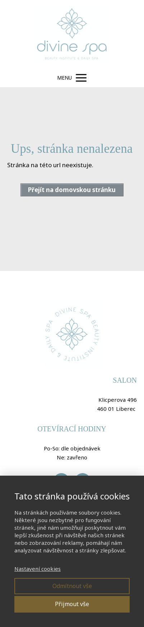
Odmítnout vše (72, 586)
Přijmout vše (72, 604)
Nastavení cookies (37, 568)
